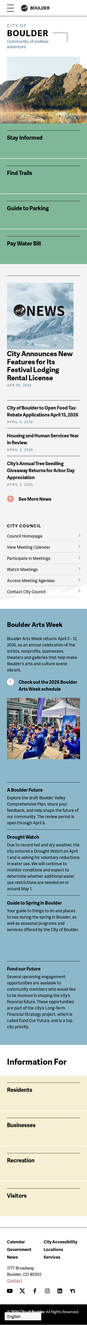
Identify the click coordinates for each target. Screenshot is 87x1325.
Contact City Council (26, 591)
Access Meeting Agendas (31, 580)
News (12, 1257)
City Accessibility (60, 1241)
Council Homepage (24, 536)
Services (52, 1257)
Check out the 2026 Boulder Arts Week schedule (48, 685)
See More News (35, 499)
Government (19, 1249)
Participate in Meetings (28, 558)
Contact (14, 1280)
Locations (53, 1249)
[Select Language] (23, 1316)
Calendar (16, 1241)
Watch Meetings (22, 569)
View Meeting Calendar (28, 547)
